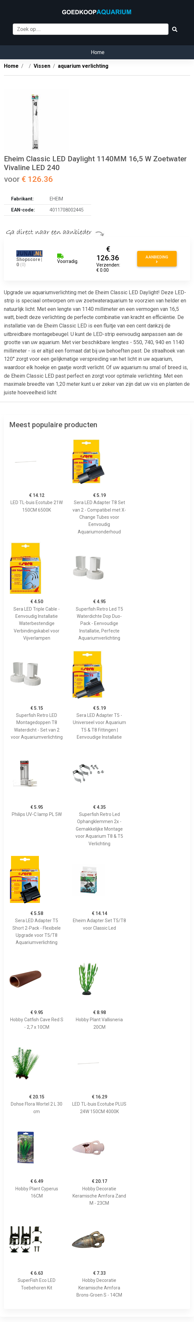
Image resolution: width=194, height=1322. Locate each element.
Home (98, 52)
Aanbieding (156, 259)
